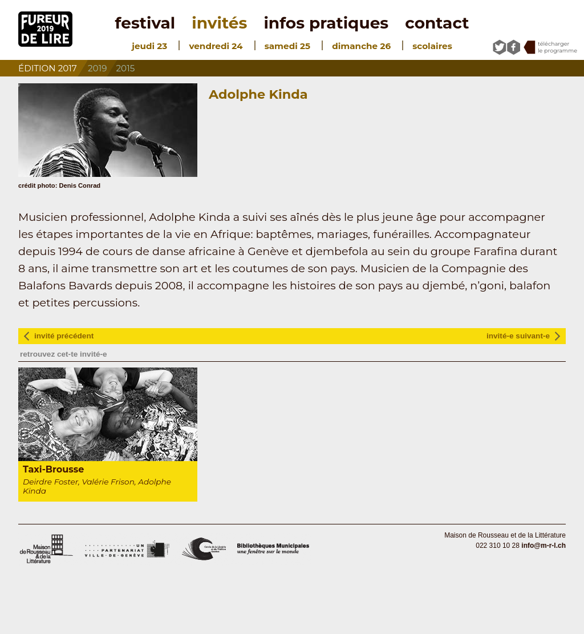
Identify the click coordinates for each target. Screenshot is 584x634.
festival (145, 23)
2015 (125, 68)
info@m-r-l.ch (543, 546)
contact (437, 23)
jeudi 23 (149, 46)
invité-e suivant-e (518, 336)
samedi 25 (287, 46)
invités (219, 23)
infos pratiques (325, 23)
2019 (97, 68)
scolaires (432, 46)
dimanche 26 (361, 46)
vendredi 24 (215, 46)
